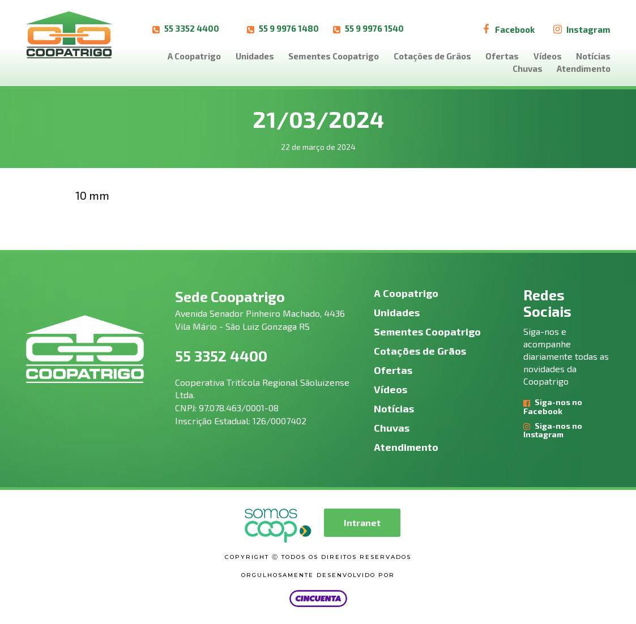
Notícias (593, 56)
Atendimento (584, 68)
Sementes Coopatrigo (333, 56)
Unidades (255, 56)
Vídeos (547, 56)
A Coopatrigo (194, 56)
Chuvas (528, 68)
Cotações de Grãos (432, 56)
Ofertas (502, 56)
